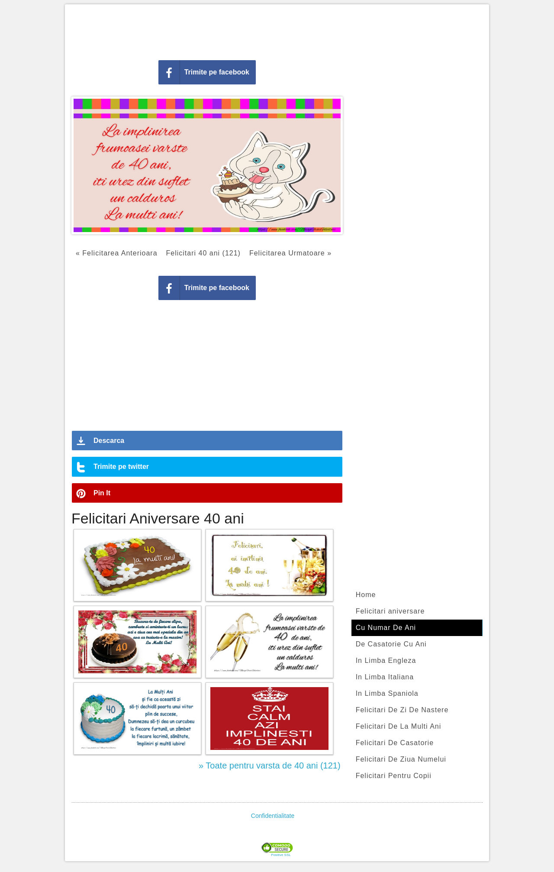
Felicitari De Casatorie (395, 742)
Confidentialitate (272, 815)
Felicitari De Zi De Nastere (402, 710)
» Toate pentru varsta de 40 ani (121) (270, 765)
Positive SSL (280, 855)
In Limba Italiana (385, 677)
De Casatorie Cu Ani (391, 644)
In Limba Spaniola (387, 693)
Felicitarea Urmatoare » (290, 253)
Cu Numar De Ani (386, 627)
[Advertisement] (277, 30)
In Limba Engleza (386, 660)
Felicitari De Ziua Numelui (401, 759)
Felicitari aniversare (390, 611)
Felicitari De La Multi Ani (398, 726)
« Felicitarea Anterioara (117, 253)
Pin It (101, 493)
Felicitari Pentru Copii (394, 775)
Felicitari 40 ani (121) (203, 253)
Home (366, 594)
